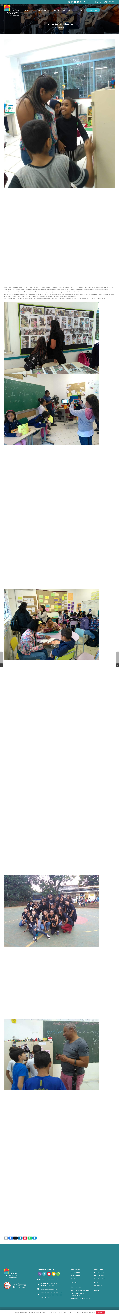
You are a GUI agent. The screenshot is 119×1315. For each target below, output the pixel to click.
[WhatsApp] (81, 2)
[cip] (11, 10)
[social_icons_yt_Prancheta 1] (49, 1273)
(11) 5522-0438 (52, 1283)
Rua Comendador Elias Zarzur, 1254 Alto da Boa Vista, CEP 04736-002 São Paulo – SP (51, 1295)
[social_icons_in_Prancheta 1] (53, 1273)
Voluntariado (98, 1285)
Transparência (75, 1275)
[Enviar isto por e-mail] (6, 1238)
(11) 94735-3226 (52, 1285)
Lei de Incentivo (99, 1275)
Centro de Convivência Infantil (80, 1290)
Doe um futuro (99, 1272)
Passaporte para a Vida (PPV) (80, 1298)
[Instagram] (72, 2)
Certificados (75, 1279)
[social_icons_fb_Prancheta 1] (44, 1273)
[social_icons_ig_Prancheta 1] (39, 1273)
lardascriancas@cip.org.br (49, 1289)
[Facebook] (69, 2)
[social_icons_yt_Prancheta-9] (58, 1273)
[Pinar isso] (25, 1238)
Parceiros (74, 1282)
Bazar (96, 1282)
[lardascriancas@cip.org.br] (39, 1289)
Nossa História (75, 1272)
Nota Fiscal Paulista (100, 1279)
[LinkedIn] (78, 2)
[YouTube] (75, 2)
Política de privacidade (88, 1312)
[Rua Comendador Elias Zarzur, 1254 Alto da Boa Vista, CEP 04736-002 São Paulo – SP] (39, 1295)
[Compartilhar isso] (10, 1238)
